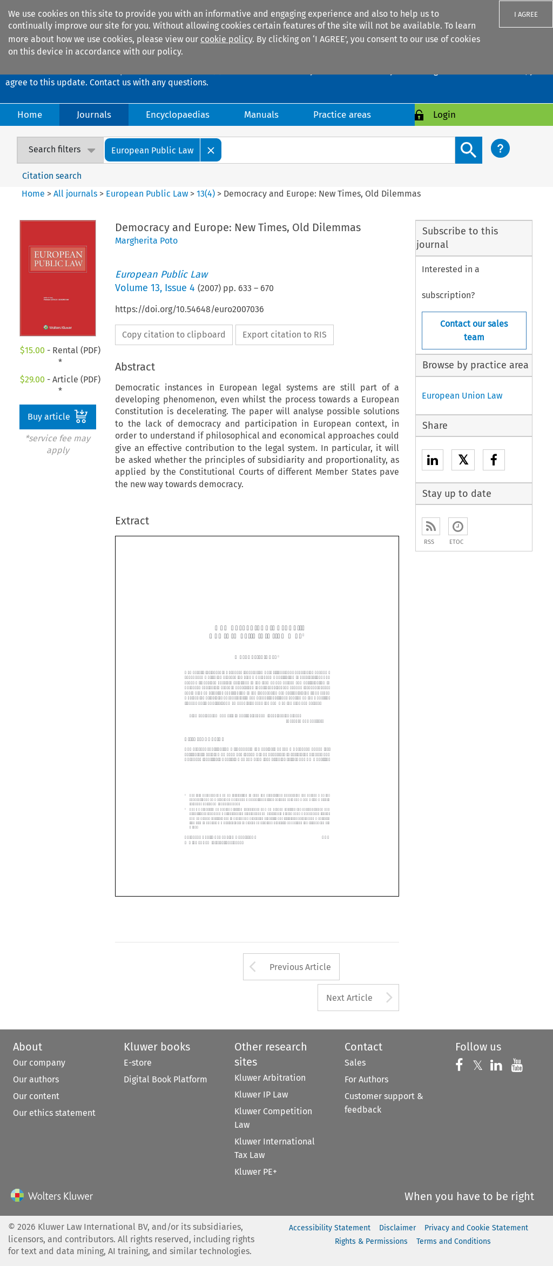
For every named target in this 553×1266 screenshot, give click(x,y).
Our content (36, 1096)
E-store (138, 1063)
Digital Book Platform (165, 1079)
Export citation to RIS (284, 334)
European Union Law (462, 395)
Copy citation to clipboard (174, 334)
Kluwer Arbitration (270, 1078)
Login (444, 114)
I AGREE (526, 14)
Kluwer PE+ (255, 1172)
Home (29, 114)
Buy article (58, 416)
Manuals (261, 114)
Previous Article (300, 967)
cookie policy (226, 39)
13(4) (206, 193)
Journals (94, 114)
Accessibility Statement (329, 1228)
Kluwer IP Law (261, 1094)
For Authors (366, 1079)
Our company (39, 1063)
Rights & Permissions (371, 1241)
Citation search (52, 176)
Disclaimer (397, 1228)
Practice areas (342, 114)
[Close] (211, 150)
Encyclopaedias (178, 114)
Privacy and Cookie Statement (476, 1228)
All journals (76, 193)
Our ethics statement (54, 1113)
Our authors (36, 1079)
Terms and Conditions (453, 1241)
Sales (355, 1063)
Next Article (349, 998)
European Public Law (147, 193)
